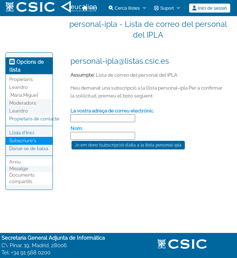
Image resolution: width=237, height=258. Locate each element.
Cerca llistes (124, 8)
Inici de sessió (209, 8)
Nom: (76, 128)
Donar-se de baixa (28, 148)
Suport (164, 8)
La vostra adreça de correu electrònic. (112, 111)
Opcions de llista (26, 66)
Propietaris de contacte (34, 118)
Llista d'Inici (21, 132)
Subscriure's (22, 140)
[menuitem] (125, 8)
